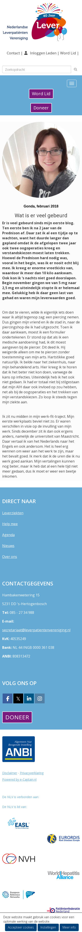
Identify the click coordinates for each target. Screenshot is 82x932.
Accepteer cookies (21, 927)
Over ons (9, 556)
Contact (14, 52)
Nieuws (8, 545)
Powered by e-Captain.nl (19, 779)
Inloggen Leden (43, 52)
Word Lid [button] (41, 94)
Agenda (8, 534)
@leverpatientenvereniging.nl (36, 630)
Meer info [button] (69, 927)
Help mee (10, 523)
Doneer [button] (41, 108)
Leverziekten (12, 513)
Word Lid (68, 52)
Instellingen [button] (48, 927)
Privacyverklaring (32, 773)
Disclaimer (9, 773)
